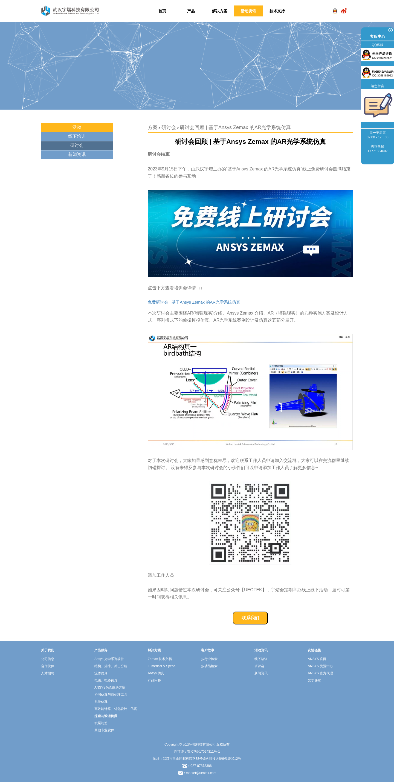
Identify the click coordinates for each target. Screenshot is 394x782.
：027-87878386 (197, 766)
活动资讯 (248, 11)
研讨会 (76, 145)
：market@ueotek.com (199, 773)
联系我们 (250, 617)
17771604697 (377, 151)
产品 (191, 11)
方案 (153, 127)
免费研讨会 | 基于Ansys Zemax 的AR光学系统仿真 (194, 302)
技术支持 (277, 11)
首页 (162, 11)
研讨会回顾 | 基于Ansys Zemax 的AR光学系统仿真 (235, 127)
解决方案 (219, 11)
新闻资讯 (77, 154)
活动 (77, 127)
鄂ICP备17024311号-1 (203, 752)
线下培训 (77, 136)
